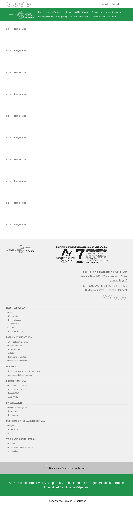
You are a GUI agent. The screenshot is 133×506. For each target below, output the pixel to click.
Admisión (12, 353)
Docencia (97, 12)
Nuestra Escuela (55, 12)
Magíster (12, 426)
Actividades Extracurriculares (20, 375)
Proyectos (12, 411)
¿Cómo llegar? (118, 280)
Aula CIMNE (13, 397)
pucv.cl (105, 4)
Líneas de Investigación (17, 407)
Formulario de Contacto (18, 357)
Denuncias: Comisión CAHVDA (66, 468)
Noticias (11, 444)
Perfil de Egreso (14, 349)
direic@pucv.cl (96, 290)
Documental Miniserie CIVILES (20, 447)
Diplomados (13, 429)
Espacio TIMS (13, 393)
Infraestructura (114, 12)
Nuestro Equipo (14, 320)
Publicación (13, 415)
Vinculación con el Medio (104, 16)
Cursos (11, 433)
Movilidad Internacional (17, 361)
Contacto (116, 4)
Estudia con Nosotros (77, 12)
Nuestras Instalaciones (17, 386)
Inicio (40, 12)
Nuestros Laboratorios (17, 389)
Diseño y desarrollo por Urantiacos (66, 501)
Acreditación (13, 324)
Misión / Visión (14, 316)
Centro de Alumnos (16, 331)
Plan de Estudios (15, 346)
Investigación (46, 16)
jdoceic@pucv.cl (117, 290)
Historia (11, 312)
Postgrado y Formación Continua (72, 16)
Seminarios (13, 451)
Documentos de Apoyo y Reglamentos (24, 371)
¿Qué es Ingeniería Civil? (18, 342)
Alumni (11, 328)
